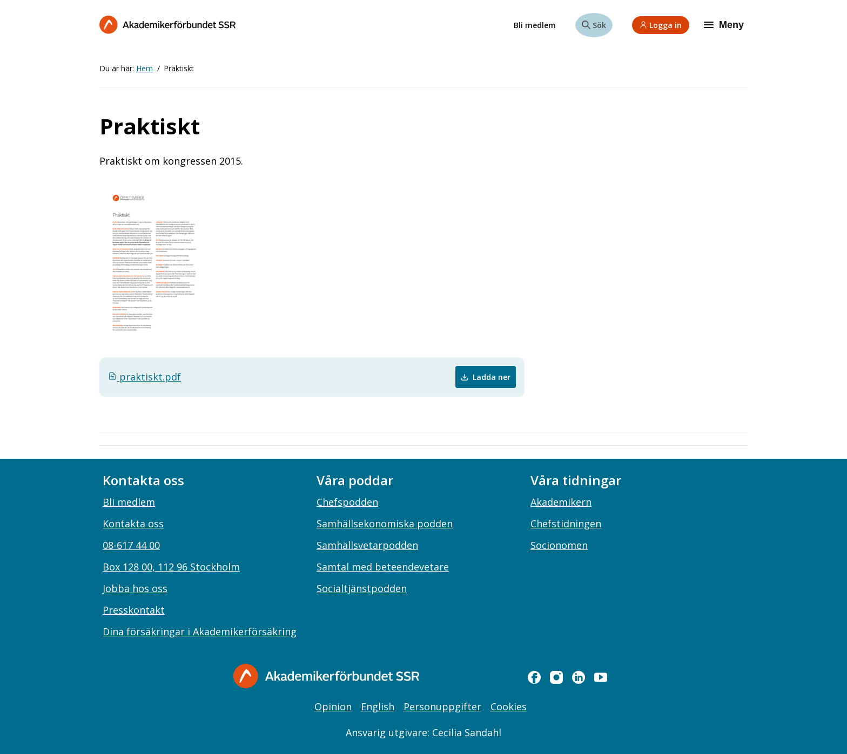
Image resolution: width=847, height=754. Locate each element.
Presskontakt (134, 609)
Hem (144, 68)
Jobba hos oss (135, 588)
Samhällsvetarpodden (367, 545)
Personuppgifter (442, 706)
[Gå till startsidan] (326, 676)
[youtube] (600, 677)
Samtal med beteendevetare (383, 566)
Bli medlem (535, 25)
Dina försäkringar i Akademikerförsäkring (200, 631)
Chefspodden (347, 501)
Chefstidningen (565, 523)
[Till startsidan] (167, 24)
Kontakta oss (133, 523)
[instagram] (556, 677)
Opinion (333, 706)
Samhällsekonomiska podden (385, 523)
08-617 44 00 (131, 545)
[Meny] (725, 25)
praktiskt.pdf (144, 376)
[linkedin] (578, 677)
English (377, 706)
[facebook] (534, 677)
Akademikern (560, 501)
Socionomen (559, 545)
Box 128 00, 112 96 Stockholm (171, 566)
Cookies (508, 706)
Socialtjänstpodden (362, 588)
